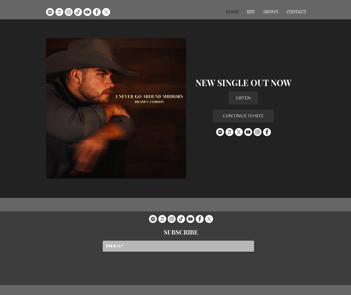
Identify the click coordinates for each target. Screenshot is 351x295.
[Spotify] (50, 12)
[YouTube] (87, 12)
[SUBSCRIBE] (181, 232)
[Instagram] (69, 12)
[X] (106, 12)
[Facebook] (97, 12)
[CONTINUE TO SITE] (243, 116)
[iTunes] (59, 12)
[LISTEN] (243, 98)
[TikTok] (78, 12)
